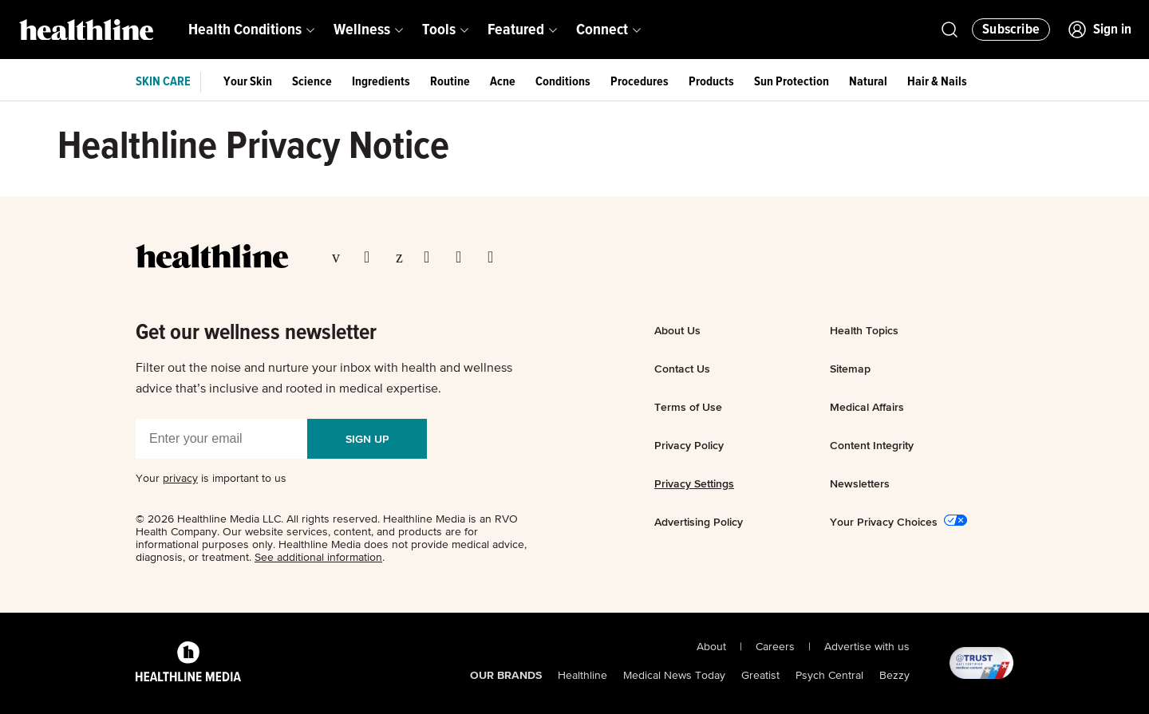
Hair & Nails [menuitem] (937, 82)
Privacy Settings (694, 483)
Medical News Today (674, 675)
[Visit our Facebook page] (340, 258)
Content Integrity (872, 445)
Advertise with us (867, 647)
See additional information (318, 557)
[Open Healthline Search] (949, 29)
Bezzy (894, 675)
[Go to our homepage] (212, 256)
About (711, 647)
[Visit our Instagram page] (432, 258)
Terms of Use (688, 406)
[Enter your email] (221, 439)
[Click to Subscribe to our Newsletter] (1011, 29)
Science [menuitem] (312, 82)
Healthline (582, 675)
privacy (180, 479)
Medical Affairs (867, 406)
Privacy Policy (689, 445)
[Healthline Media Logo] (188, 663)
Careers (775, 647)
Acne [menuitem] (502, 82)
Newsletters (860, 483)
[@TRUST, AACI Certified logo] (961, 664)
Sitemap (850, 368)
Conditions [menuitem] (562, 82)
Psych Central (829, 675)
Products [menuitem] (711, 82)
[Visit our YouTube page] (464, 258)
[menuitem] (251, 29)
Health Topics (864, 330)
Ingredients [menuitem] (381, 82)
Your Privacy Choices (884, 521)
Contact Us (682, 368)
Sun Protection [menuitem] (791, 82)
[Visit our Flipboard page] (495, 258)
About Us (677, 330)
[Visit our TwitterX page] (372, 258)
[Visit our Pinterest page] (402, 258)
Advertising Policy (698, 521)
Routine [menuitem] (450, 82)
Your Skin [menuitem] (247, 82)
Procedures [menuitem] (639, 82)
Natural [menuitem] (868, 82)
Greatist (760, 675)
